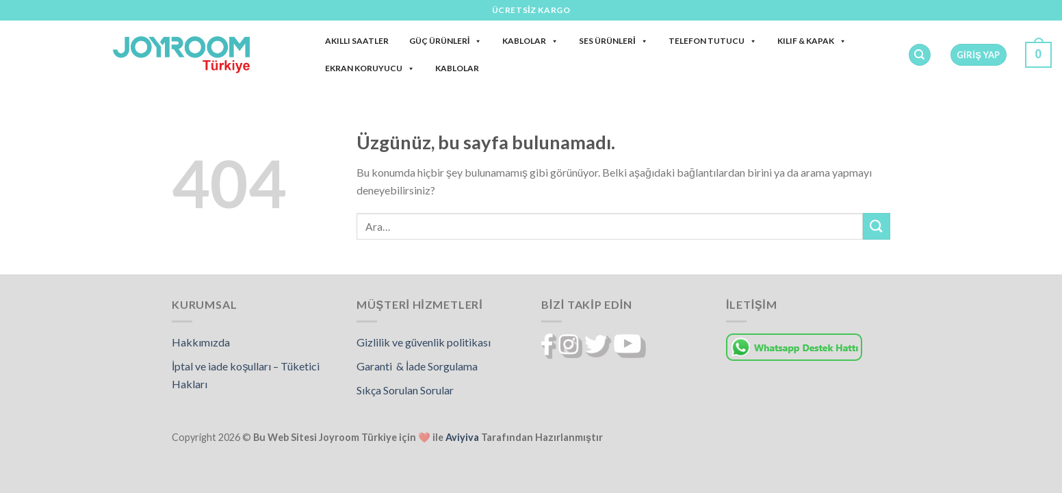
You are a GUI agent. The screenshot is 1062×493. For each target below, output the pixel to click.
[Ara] (920, 55)
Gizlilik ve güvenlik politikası (424, 342)
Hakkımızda (201, 342)
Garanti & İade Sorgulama (417, 365)
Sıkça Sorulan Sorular (405, 389)
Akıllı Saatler (357, 41)
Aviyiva (462, 437)
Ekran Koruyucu (370, 68)
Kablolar (530, 41)
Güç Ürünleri (445, 41)
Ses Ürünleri (613, 41)
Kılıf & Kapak (811, 41)
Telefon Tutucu (713, 41)
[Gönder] (876, 226)
